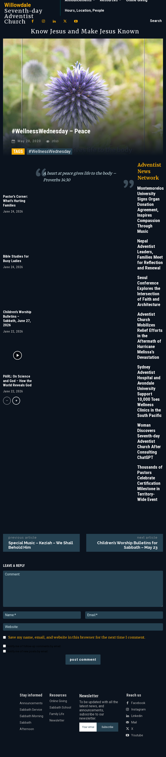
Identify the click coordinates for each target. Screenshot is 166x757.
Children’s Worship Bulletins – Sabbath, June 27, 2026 (17, 319)
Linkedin (136, 717)
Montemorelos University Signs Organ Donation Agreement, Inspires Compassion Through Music (150, 211)
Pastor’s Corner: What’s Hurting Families (15, 201)
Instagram (138, 710)
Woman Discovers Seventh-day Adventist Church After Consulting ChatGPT (149, 442)
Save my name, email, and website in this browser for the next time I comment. (76, 638)
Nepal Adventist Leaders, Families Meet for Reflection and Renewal (150, 255)
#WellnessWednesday (49, 152)
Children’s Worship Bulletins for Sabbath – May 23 (127, 546)
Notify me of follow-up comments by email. (34, 647)
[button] (156, 21)
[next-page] (16, 402)
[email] (87, 728)
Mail (134, 723)
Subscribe (107, 728)
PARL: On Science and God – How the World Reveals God (17, 381)
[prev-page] (7, 402)
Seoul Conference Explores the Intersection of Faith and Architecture (148, 292)
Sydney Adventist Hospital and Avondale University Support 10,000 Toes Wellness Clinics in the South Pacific (149, 392)
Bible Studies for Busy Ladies (16, 259)
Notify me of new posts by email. (27, 652)
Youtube (137, 736)
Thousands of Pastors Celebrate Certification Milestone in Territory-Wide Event (150, 484)
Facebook (137, 704)
